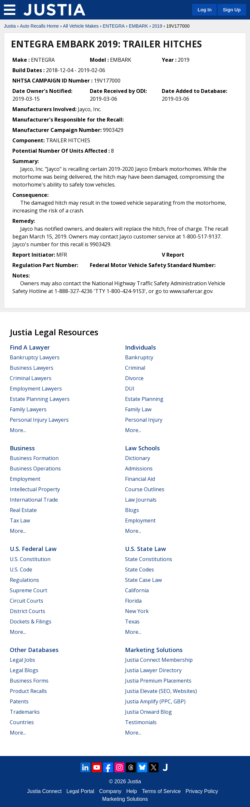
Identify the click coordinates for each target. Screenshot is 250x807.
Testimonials (141, 722)
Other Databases (34, 650)
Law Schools (142, 448)
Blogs (132, 510)
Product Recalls (28, 691)
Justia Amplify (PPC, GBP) (155, 701)
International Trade (34, 499)
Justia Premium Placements (158, 680)
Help (131, 791)
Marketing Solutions (154, 650)
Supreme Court (28, 590)
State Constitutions (148, 559)
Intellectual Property (35, 489)
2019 (157, 26)
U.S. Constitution (30, 559)
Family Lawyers (28, 409)
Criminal (135, 367)
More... (18, 430)
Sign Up (232, 9)
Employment (25, 478)
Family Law (138, 409)
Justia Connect (44, 791)
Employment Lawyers (36, 388)
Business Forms (29, 680)
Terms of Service (161, 791)
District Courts (27, 611)
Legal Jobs (22, 659)
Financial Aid (140, 478)
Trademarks (25, 711)
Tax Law (20, 520)
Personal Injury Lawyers (39, 419)
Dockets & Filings (30, 621)
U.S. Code (21, 569)
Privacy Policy (202, 791)
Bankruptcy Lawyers (35, 357)
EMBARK (138, 26)
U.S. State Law (145, 549)
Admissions (139, 468)
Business (22, 448)
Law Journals (141, 499)
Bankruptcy (139, 357)
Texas (132, 621)
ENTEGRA (114, 26)
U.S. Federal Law (33, 549)
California (137, 590)
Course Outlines (144, 489)
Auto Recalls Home (39, 26)
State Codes (139, 569)
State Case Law (143, 579)
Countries (22, 722)
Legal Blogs (24, 670)
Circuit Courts (26, 600)
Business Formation (34, 458)
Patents (19, 701)
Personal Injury (143, 419)
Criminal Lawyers (30, 378)
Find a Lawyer (30, 347)
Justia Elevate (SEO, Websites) (161, 691)
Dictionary (137, 458)
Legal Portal (80, 791)
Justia (10, 26)
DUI (129, 388)
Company (110, 791)
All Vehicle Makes (81, 26)
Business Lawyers (31, 367)
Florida (133, 600)
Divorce (134, 378)
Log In (205, 9)
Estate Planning (144, 399)
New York (137, 611)
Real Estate (23, 510)
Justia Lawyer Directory (153, 670)
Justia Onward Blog (148, 711)
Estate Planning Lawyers (40, 399)
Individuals (140, 347)
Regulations (24, 579)
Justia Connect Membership (159, 659)
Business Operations (35, 468)
